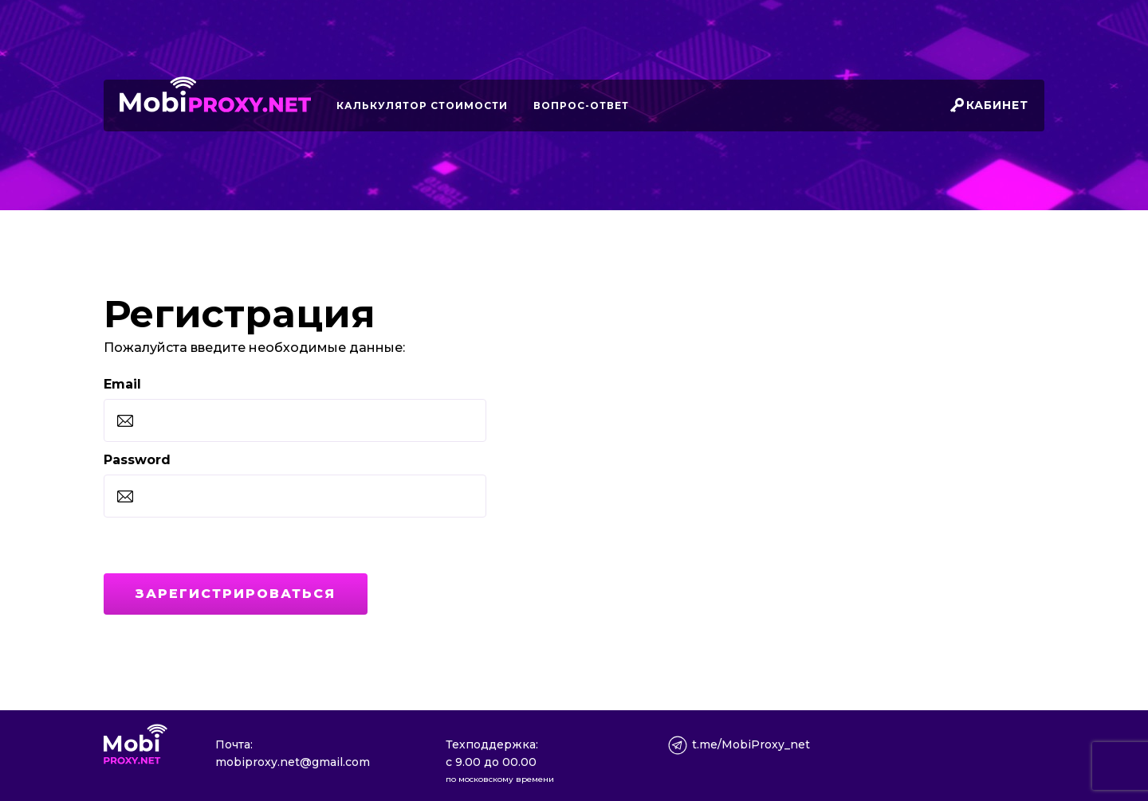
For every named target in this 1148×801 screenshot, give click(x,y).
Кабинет (997, 105)
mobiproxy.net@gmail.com (292, 762)
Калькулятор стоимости (422, 105)
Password (137, 459)
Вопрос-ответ (581, 105)
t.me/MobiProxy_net (751, 744)
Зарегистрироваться (236, 593)
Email (122, 384)
